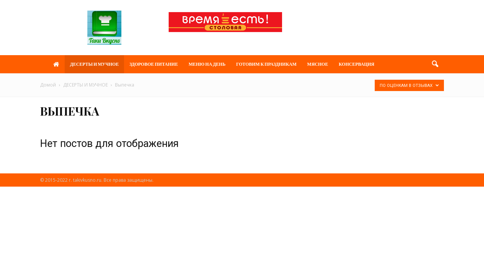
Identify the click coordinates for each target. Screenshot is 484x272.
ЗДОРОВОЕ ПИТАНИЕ (153, 64)
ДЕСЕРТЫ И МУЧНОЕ (94, 64)
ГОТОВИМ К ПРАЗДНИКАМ (266, 64)
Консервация (356, 64)
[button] (435, 64)
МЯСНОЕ (317, 64)
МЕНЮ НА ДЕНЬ (207, 64)
